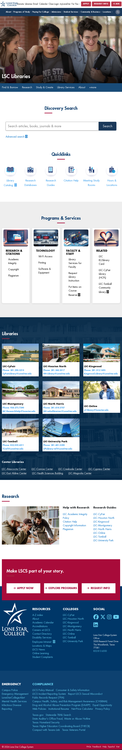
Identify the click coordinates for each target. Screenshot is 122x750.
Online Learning (40, 653)
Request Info (101, 4)
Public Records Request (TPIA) (48, 698)
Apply (86, 4)
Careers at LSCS (41, 630)
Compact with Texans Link (46, 730)
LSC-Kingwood (92, 367)
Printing (42, 263)
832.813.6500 (100, 651)
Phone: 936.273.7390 (13, 408)
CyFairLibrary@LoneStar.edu (17, 374)
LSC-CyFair (9, 367)
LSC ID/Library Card (104, 261)
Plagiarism (13, 276)
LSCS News (38, 650)
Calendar (43, 4)
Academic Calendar (43, 623)
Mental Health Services (14, 702)
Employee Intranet (42, 642)
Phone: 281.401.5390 (54, 446)
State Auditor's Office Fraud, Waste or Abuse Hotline (61, 719)
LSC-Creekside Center (70, 469)
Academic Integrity (13, 262)
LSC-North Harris (53, 404)
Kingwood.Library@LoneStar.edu (101, 374)
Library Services (70, 87)
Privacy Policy (102, 709)
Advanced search (15, 137)
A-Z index (37, 615)
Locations (108, 12)
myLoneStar (65, 4)
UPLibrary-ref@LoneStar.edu (57, 449)
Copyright (13, 270)
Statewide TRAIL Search (58, 715)
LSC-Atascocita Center (14, 469)
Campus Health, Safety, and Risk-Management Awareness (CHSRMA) (69, 702)
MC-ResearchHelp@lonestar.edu (19, 412)
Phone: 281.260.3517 (54, 371)
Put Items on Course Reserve (75, 291)
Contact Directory (42, 634)
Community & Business (91, 12)
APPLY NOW (23, 588)
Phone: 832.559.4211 (13, 446)
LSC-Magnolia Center (80, 473)
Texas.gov (37, 715)
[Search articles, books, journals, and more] (52, 126)
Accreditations (40, 626)
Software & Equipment (44, 271)
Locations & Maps (42, 646)
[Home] (9, 4)
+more (100, 87)
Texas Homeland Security (46, 723)
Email (35, 4)
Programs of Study (22, 12)
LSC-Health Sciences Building (47, 473)
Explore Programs (61, 588)
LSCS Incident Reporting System (49, 694)
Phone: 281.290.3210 (13, 371)
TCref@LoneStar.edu (13, 449)
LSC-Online (90, 407)
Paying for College (41, 12)
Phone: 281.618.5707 (54, 408)
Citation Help (71, 181)
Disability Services (42, 638)
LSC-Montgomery (13, 404)
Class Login (54, 4)
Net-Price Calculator (82, 709)
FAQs (89, 747)
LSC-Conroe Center (42, 469)
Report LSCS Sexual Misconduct (85, 694)
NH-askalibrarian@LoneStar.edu (60, 412)
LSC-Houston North (54, 367)
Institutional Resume (59, 709)
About (9, 12)
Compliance (42, 684)
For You (76, 4)
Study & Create (48, 87)
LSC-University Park (55, 442)
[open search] (117, 12)
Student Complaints (42, 657)
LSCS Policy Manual (43, 690)
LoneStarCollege (13, 698)
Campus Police (10, 690)
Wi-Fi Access (45, 257)
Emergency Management (15, 694)
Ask (116, 4)
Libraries (28, 4)
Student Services (71, 12)
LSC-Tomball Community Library (105, 288)
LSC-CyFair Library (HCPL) (104, 274)
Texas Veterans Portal (73, 730)
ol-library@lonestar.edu (96, 410)
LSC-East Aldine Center (14, 473)
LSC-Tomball (10, 442)
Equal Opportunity (102, 705)
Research (29, 87)
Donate (20, 4)
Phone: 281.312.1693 (94, 371)
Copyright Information (74, 526)
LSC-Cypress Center (99, 469)
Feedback (96, 747)
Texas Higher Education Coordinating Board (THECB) (61, 726)
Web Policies (39, 709)
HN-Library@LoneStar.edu (56, 374)
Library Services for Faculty (75, 264)
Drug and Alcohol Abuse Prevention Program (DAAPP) (61, 705)
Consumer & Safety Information (72, 690)
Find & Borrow (11, 87)
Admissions (57, 12)
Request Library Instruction (74, 277)
